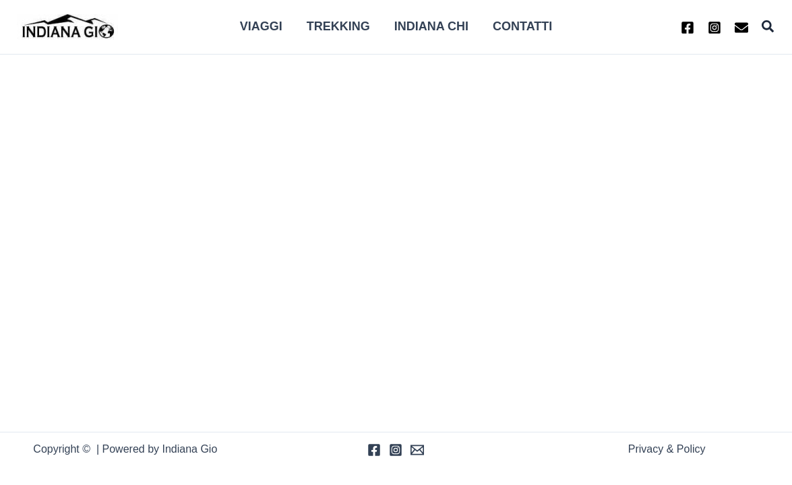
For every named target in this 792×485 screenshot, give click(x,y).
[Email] (417, 450)
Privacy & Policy (667, 449)
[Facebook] (687, 27)
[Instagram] (714, 27)
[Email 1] (741, 27)
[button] (768, 27)
